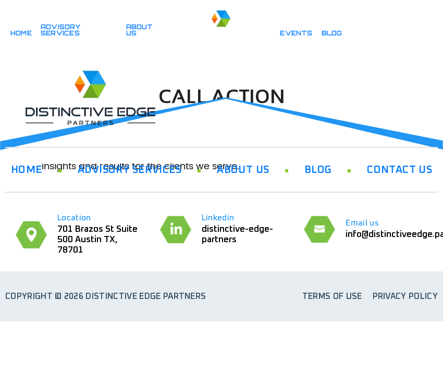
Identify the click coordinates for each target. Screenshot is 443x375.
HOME (21, 33)
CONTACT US (399, 170)
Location (74, 218)
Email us (362, 223)
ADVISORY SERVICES (60, 30)
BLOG (332, 33)
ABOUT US (139, 30)
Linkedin (218, 218)
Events (296, 33)
